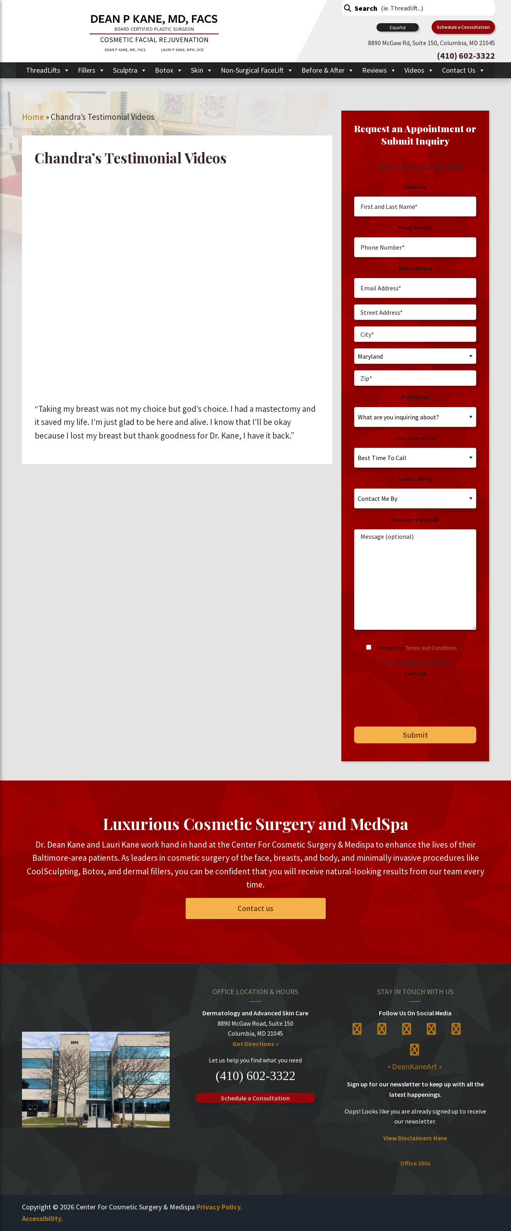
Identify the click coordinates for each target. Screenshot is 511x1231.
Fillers (91, 70)
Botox (169, 70)
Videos (419, 70)
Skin (202, 70)
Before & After (327, 70)
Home (33, 116)
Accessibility (41, 1218)
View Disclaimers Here (415, 1138)
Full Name (415, 187)
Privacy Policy (218, 1207)
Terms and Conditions (431, 647)
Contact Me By (415, 478)
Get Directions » (255, 1044)
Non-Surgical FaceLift (257, 70)
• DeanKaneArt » (415, 1067)
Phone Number (415, 227)
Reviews (379, 70)
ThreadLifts (48, 70)
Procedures (415, 397)
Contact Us (463, 70)
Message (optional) (415, 519)
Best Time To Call (415, 438)
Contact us (255, 908)
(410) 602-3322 (255, 1075)
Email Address (415, 268)
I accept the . (417, 647)
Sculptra (130, 70)
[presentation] (408, 699)
